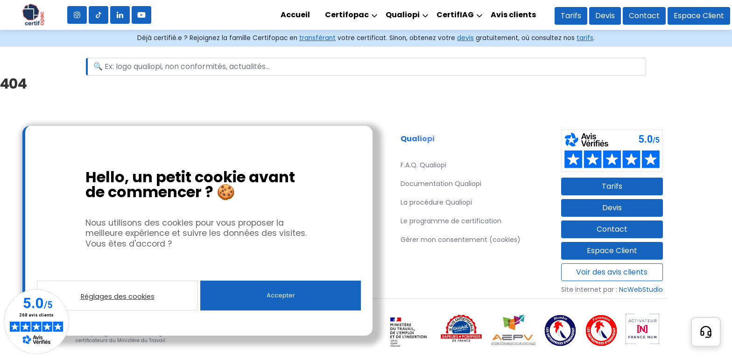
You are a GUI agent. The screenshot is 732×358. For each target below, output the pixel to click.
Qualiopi (403, 14)
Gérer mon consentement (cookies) (461, 239)
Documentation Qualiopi (441, 183)
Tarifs (571, 15)
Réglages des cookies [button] (118, 296)
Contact (644, 15)
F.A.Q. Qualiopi (423, 165)
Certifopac (347, 14)
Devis (605, 15)
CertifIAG (455, 14)
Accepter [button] (281, 295)
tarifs (585, 38)
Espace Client (699, 15)
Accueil (295, 14)
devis (465, 38)
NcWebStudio (641, 289)
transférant (317, 38)
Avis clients (513, 14)
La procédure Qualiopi (436, 202)
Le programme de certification (451, 221)
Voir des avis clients (612, 272)
